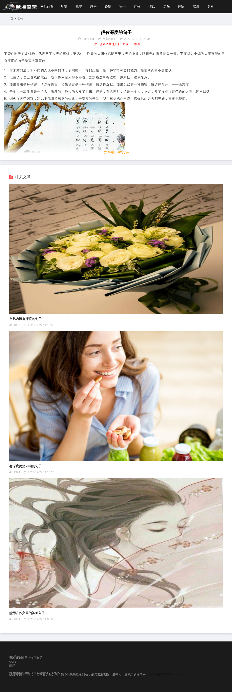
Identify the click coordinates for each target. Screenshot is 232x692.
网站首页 (46, 6)
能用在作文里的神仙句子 (27, 613)
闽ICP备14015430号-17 (165, 674)
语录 (122, 6)
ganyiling (88, 38)
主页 (10, 18)
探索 (210, 6)
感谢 (196, 6)
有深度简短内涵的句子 (25, 466)
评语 (181, 6)
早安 (64, 6)
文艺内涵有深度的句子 (25, 319)
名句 (166, 6)
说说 (108, 6)
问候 (137, 6)
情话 (152, 6)
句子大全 (54, 672)
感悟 (93, 6)
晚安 (79, 6)
